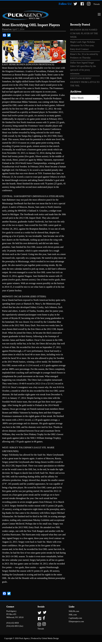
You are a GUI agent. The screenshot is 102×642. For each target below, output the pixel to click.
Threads (96, 4)
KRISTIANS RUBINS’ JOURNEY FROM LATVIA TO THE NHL (84, 82)
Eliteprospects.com (76, 621)
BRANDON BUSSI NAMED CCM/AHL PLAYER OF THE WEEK (84, 33)
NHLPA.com (74, 611)
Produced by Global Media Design (45, 638)
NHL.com (73, 615)
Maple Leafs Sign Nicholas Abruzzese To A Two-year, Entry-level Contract (82, 45)
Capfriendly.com (75, 618)
